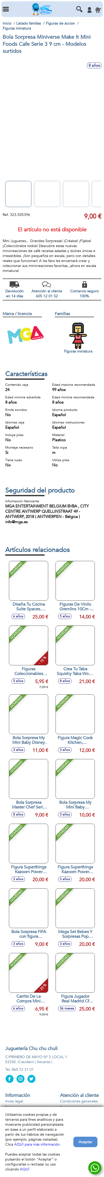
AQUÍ (24, 1169)
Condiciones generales (79, 1101)
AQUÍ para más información (37, 1144)
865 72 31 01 (23, 1069)
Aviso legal (14, 1101)
